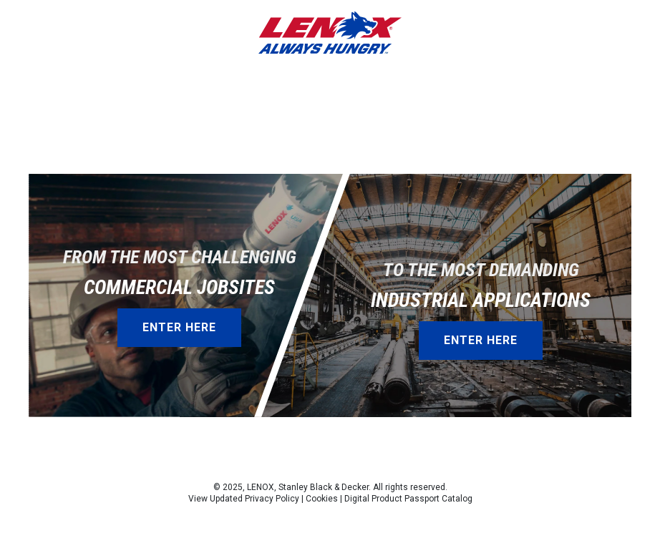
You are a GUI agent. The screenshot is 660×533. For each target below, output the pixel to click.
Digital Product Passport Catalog (408, 499)
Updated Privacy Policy (254, 499)
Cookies (322, 499)
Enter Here (179, 327)
